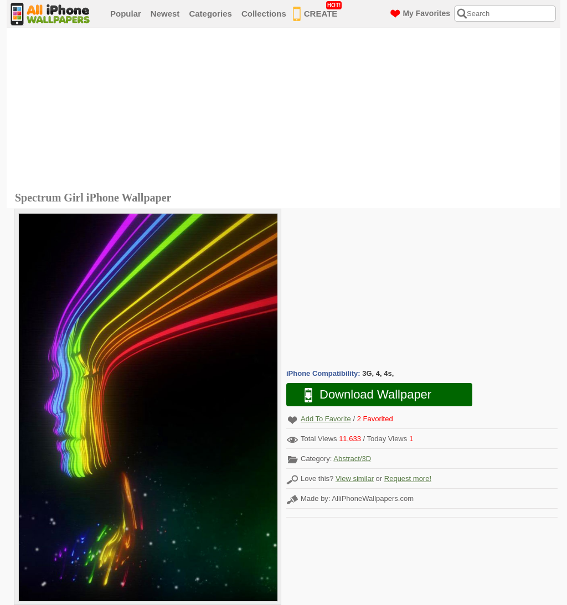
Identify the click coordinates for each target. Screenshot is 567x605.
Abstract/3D (352, 458)
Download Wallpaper (362, 394)
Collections (263, 13)
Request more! (407, 478)
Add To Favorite (326, 419)
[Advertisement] (286, 111)
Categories (210, 13)
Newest (165, 13)
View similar (355, 478)
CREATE (317, 11)
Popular (125, 13)
